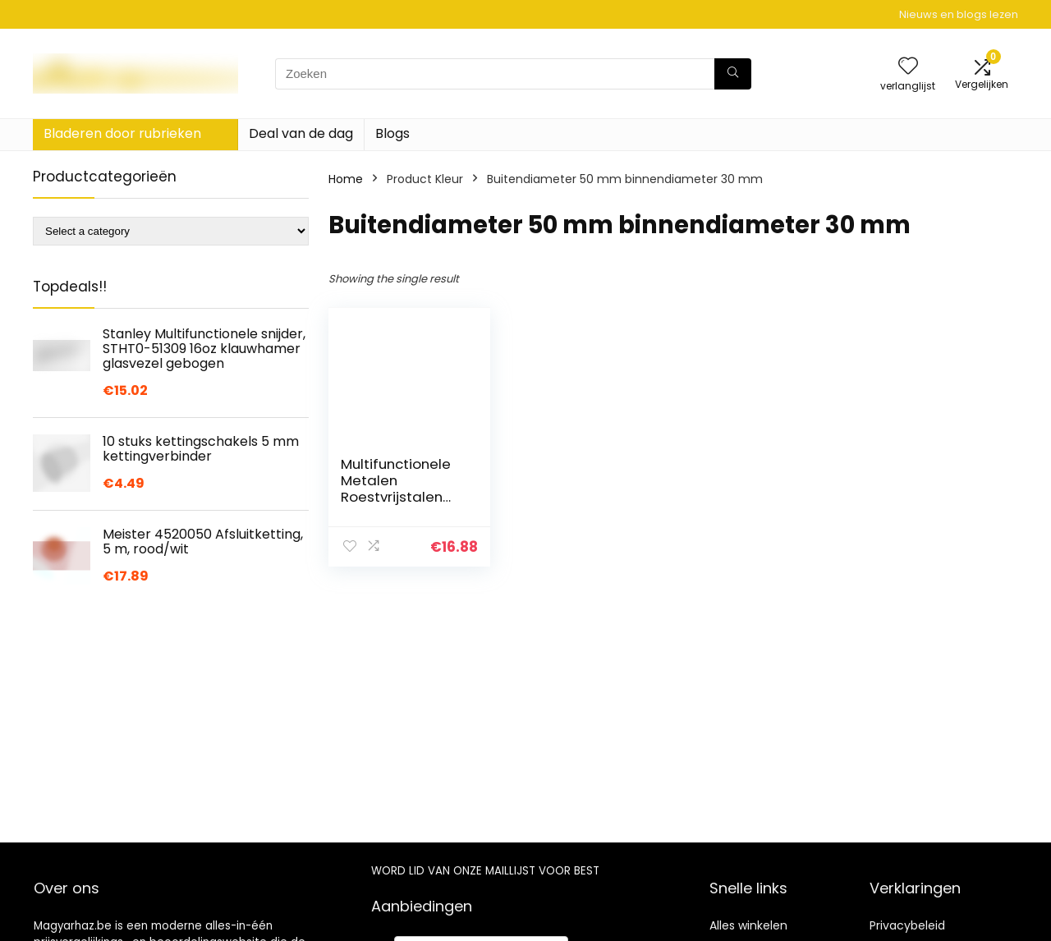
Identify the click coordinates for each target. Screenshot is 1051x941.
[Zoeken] (732, 74)
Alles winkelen (748, 925)
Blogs (392, 133)
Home (345, 179)
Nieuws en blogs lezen (958, 14)
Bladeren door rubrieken (122, 133)
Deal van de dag (301, 133)
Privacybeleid (907, 925)
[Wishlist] (908, 66)
